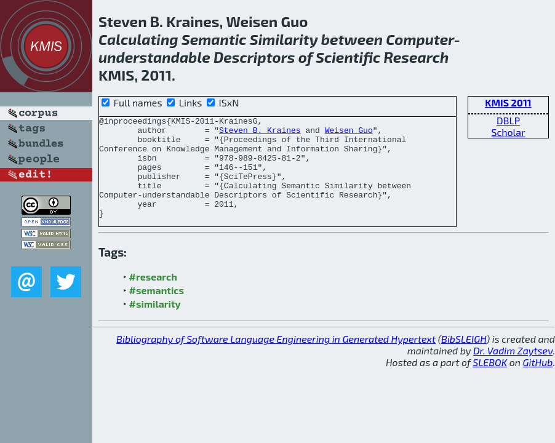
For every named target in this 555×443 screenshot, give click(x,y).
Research (416, 57)
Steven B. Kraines (260, 133)
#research (153, 297)
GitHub (538, 382)
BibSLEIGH (463, 359)
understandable (154, 57)
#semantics (156, 310)
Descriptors (254, 57)
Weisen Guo (349, 133)
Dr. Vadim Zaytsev (513, 371)
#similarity (155, 324)
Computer (420, 39)
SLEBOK (490, 382)
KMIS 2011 (508, 102)
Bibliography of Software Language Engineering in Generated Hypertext (276, 359)
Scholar (508, 132)
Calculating (138, 39)
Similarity (284, 39)
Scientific (348, 57)
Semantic (214, 39)
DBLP (508, 120)
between (352, 39)
